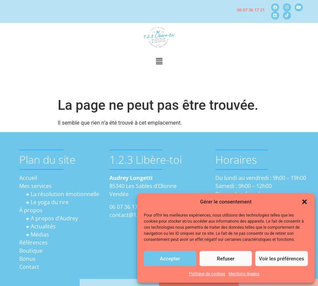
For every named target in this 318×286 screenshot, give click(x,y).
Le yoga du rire (50, 202)
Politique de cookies (207, 274)
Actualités (43, 226)
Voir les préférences (281, 259)
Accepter (170, 259)
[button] (304, 201)
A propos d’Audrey (54, 218)
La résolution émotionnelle (65, 194)
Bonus (27, 258)
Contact (29, 267)
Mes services (35, 186)
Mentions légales (244, 274)
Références (33, 242)
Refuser (225, 259)
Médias (40, 234)
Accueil (28, 178)
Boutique (31, 250)
